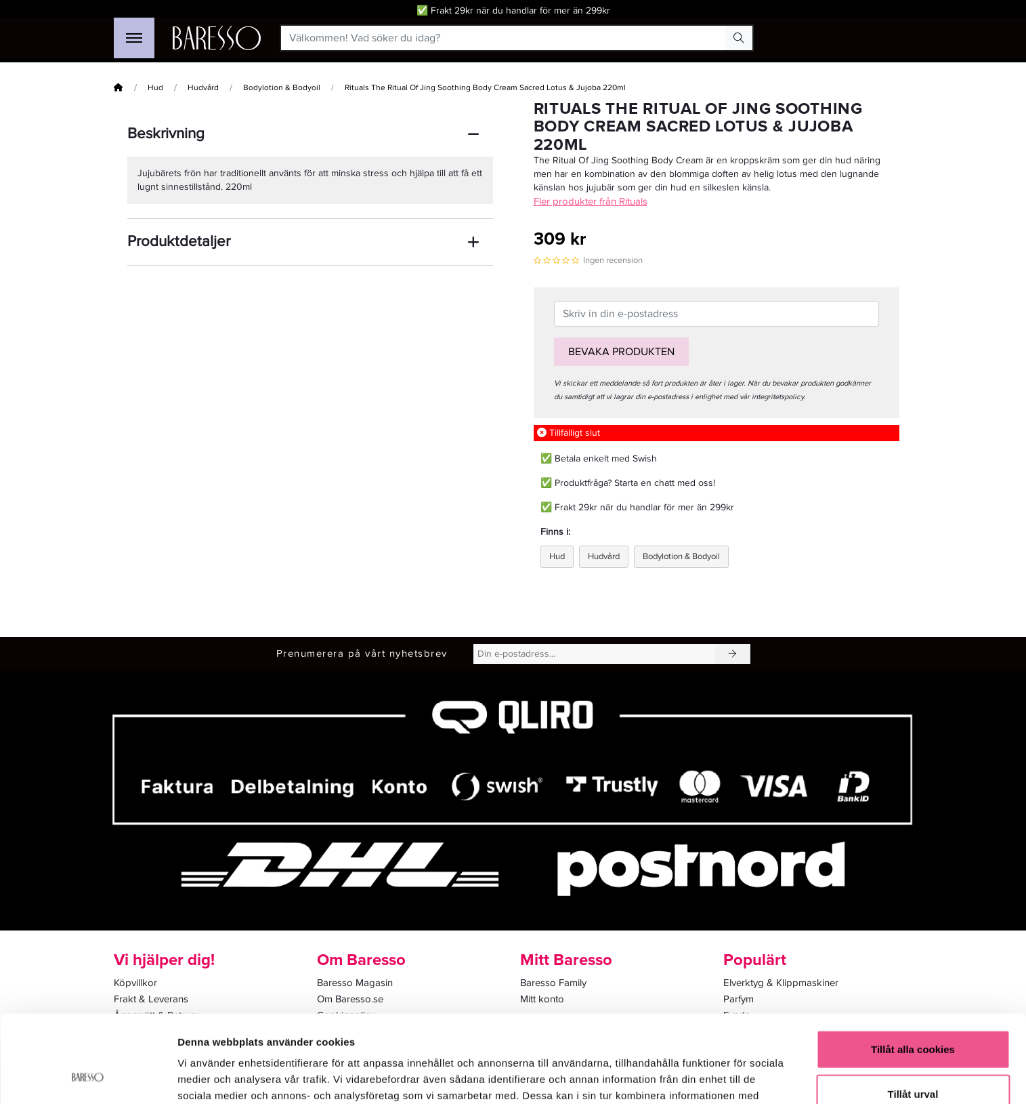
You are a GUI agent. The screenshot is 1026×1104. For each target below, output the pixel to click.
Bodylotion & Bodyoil (281, 88)
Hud (155, 88)
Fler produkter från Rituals (590, 201)
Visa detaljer (736, 1077)
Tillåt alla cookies (913, 971)
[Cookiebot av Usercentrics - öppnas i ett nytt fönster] (87, 1077)
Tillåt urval (913, 1015)
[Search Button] (738, 38)
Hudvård (203, 88)
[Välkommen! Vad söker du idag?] (503, 38)
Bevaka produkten (621, 352)
